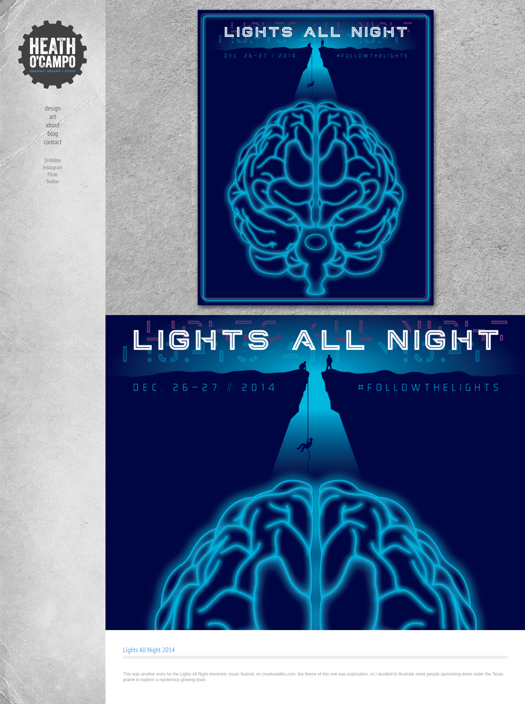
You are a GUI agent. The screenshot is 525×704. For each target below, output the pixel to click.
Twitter (52, 181)
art (52, 116)
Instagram (52, 167)
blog (52, 133)
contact (53, 142)
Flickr (52, 174)
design (52, 108)
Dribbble (52, 160)
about (53, 125)
